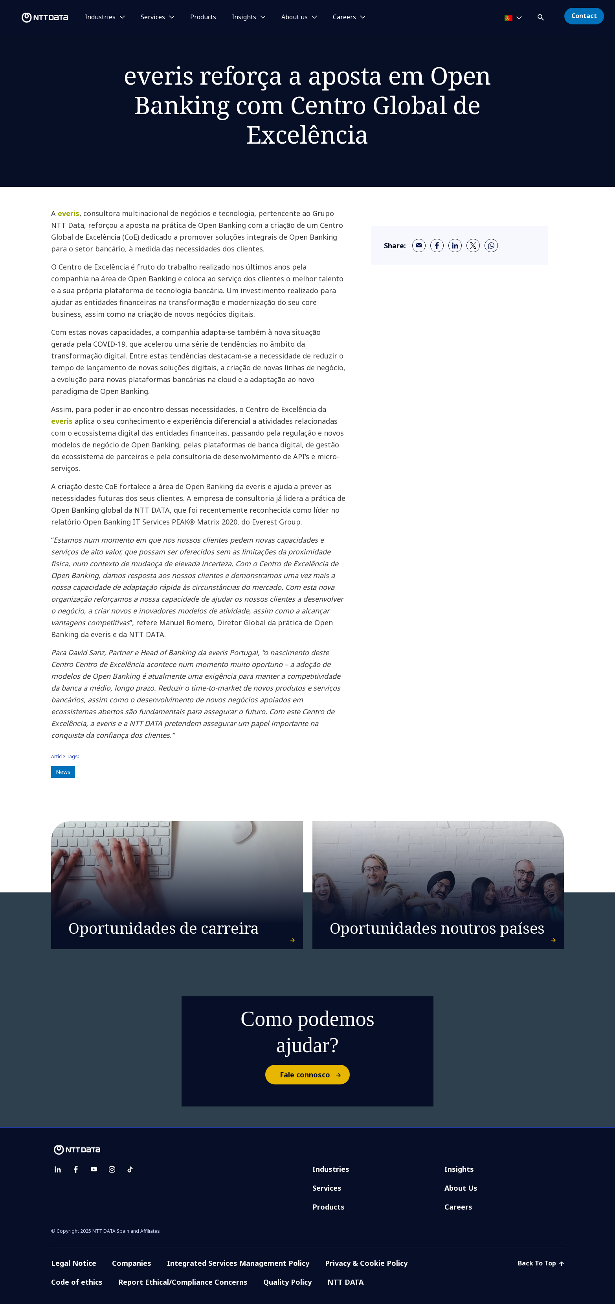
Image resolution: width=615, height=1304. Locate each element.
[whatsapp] (491, 245)
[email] (419, 245)
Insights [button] (244, 17)
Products (203, 17)
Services (326, 1188)
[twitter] (473, 245)
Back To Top (541, 1263)
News (63, 772)
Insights (459, 1169)
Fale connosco (314, 1074)
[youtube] (94, 1169)
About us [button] (294, 17)
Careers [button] (344, 17)
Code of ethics (77, 1282)
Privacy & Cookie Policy (366, 1263)
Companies (131, 1263)
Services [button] (153, 17)
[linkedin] (455, 245)
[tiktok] (130, 1169)
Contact (584, 15)
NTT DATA (345, 1282)
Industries (330, 1169)
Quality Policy (287, 1282)
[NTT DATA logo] (35, 17)
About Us (460, 1188)
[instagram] (112, 1169)
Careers (458, 1207)
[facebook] (437, 245)
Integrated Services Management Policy (238, 1263)
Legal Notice (73, 1263)
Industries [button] (100, 17)
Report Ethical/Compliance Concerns (183, 1282)
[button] (541, 16)
